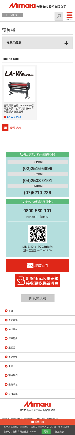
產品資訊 (12, 320)
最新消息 (12, 384)
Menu (69, 16)
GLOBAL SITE (12, 15)
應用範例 (12, 338)
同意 (46, 431)
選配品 (11, 347)
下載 (10, 366)
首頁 (10, 310)
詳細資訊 (59, 431)
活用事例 (12, 329)
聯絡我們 (12, 375)
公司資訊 (12, 393)
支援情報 (12, 357)
